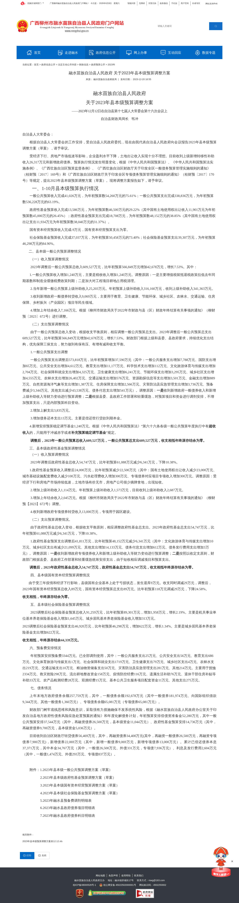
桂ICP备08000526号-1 (84, 885)
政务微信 (164, 3)
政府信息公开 (48, 64)
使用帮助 (126, 875)
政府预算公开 (98, 64)
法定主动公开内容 (67, 64)
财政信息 (83, 64)
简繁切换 (152, 3)
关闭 (42, 855)
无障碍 (142, 3)
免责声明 (113, 875)
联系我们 (138, 875)
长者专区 (196, 3)
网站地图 (100, 875)
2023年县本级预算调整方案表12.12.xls (42, 841)
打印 (27, 855)
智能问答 (131, 3)
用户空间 (185, 3)
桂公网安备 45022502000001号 (117, 885)
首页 (36, 64)
